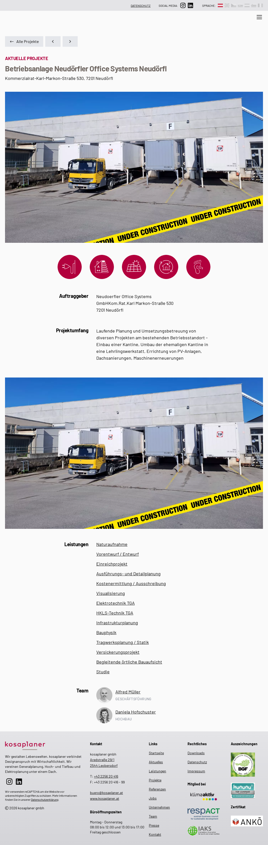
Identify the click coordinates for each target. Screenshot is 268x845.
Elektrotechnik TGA (115, 603)
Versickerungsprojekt (118, 652)
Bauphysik (106, 632)
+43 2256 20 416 (106, 776)
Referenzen (217, 22)
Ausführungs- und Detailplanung (128, 573)
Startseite (156, 753)
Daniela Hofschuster (135, 712)
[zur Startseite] (43, 744)
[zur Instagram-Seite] (183, 5)
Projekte (192, 22)
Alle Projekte (24, 41)
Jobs (172, 22)
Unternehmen (130, 22)
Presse (242, 22)
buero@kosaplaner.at (106, 792)
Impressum (196, 771)
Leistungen (100, 22)
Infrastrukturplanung (117, 622)
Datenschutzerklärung (44, 799)
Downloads (196, 753)
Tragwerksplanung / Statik (122, 642)
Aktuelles (74, 22)
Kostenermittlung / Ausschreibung (131, 583)
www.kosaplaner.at (104, 798)
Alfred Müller (128, 691)
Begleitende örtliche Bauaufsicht (129, 662)
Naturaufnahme (111, 544)
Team (155, 22)
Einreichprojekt (111, 564)
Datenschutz (141, 5)
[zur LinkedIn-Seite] (190, 5)
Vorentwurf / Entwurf (117, 554)
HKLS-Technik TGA (114, 613)
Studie (103, 671)
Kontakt (155, 834)
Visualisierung (110, 593)
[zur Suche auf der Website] (56, 22)
